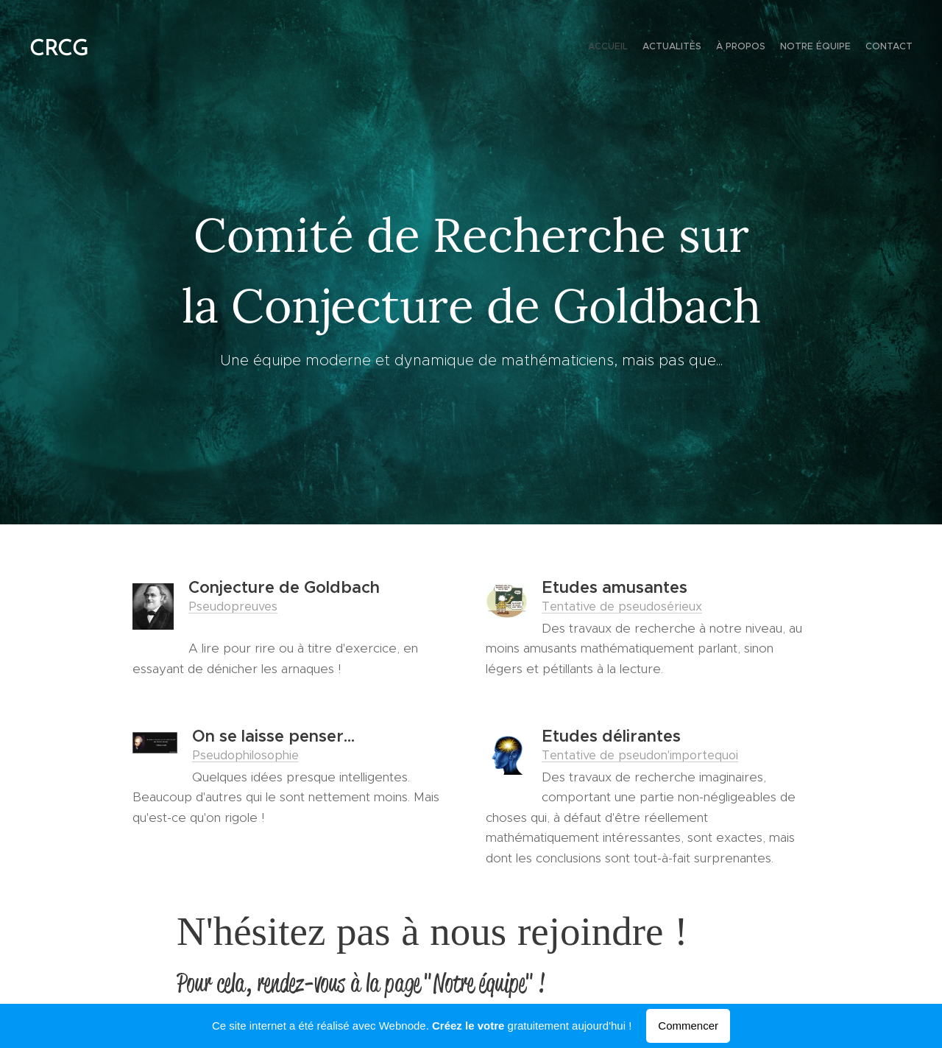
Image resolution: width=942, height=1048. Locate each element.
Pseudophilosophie (245, 754)
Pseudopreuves (232, 605)
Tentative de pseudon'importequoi (640, 754)
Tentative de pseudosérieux (622, 605)
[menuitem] (855, 47)
